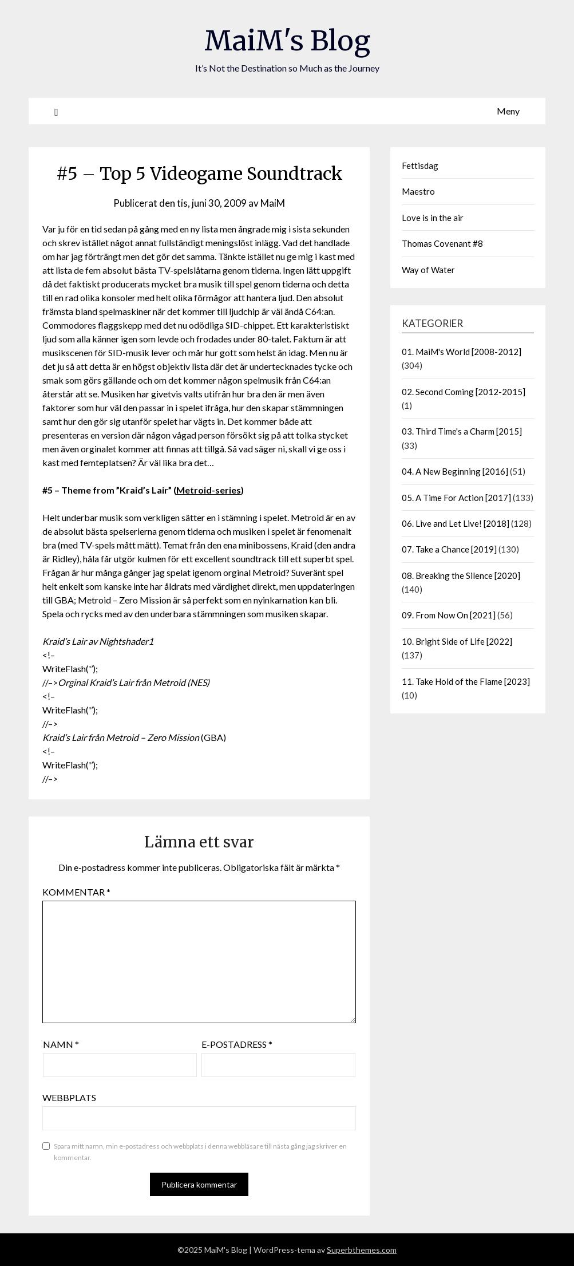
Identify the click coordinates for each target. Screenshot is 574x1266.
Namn (61, 1044)
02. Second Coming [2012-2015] (463, 391)
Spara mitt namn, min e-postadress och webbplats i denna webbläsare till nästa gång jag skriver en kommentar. (200, 1152)
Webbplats (69, 1097)
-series (226, 489)
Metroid (194, 489)
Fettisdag (420, 165)
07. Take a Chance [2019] (449, 549)
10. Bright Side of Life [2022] (457, 641)
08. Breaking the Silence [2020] (461, 575)
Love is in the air (433, 217)
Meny (508, 110)
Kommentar (76, 891)
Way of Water (428, 270)
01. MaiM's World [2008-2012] (461, 351)
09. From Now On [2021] (449, 615)
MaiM (272, 203)
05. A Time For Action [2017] (456, 497)
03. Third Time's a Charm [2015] (462, 431)
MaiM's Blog (287, 40)
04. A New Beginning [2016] (455, 471)
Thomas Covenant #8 (442, 243)
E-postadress (236, 1044)
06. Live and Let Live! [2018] (455, 523)
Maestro (418, 191)
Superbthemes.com (362, 1250)
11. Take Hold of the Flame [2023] (466, 681)
